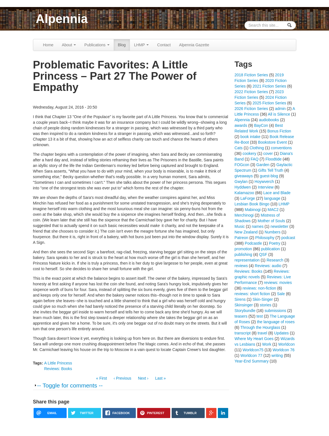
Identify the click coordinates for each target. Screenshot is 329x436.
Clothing (256, 148)
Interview (266, 187)
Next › (143, 378)
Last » (160, 378)
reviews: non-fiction (259, 288)
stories (265, 305)
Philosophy (264, 237)
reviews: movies (278, 282)
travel (262, 333)
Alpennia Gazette (194, 45)
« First (101, 378)
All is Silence (279, 114)
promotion (243, 249)
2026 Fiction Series (251, 108)
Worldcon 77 (251, 355)
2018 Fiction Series (251, 75)
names (257, 226)
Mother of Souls (271, 221)
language (272, 198)
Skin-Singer (263, 299)
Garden (262, 164)
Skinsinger (244, 305)
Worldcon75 (252, 350)
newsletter (279, 226)
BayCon (261, 125)
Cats (239, 148)
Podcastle (253, 243)
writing (277, 355)
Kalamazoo (244, 193)
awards (241, 125)
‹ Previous (122, 378)
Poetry (274, 243)
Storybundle (245, 310)
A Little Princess (58, 363)
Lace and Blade (276, 193)
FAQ (254, 159)
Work (266, 344)
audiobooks (269, 120)
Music (240, 226)
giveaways (244, 176)
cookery (249, 153)
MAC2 (273, 209)
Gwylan (241, 181)
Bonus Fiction (279, 131)
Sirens (240, 299)
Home (48, 45)
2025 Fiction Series (269, 103)
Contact (164, 45)
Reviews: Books (58, 368)
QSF (263, 254)
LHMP (141, 45)
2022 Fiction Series (251, 92)
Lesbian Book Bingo (252, 204)
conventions (281, 148)
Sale (281, 294)
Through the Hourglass (260, 327)
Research (275, 260)
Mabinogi (253, 209)
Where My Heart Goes (254, 338)
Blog (122, 45)
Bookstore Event (272, 142)
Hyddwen (243, 187)
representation (247, 260)
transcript (243, 333)
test (259, 316)
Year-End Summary (252, 361)
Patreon (241, 237)
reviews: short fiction (252, 294)
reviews (241, 265)
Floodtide (273, 159)
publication (270, 249)
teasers (241, 316)
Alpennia (62, 19)
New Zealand (246, 232)
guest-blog (269, 176)
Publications (96, 45)
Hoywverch (264, 181)
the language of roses (276, 322)
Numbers (273, 232)
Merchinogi (244, 215)
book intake (251, 136)
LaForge (248, 198)
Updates (281, 333)
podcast (288, 237)
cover (268, 153)
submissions (275, 310)
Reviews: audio (268, 265)
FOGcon (242, 164)
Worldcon (286, 344)
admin (280, 108)
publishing (243, 254)
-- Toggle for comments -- (70, 385)
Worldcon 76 (283, 350)
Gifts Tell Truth (270, 170)
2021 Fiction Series (269, 86)
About (69, 45)
